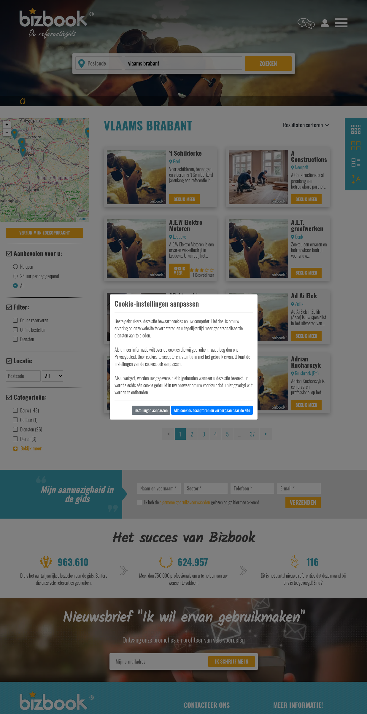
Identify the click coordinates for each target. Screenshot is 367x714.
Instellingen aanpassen (151, 410)
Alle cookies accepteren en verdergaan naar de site (212, 410)
